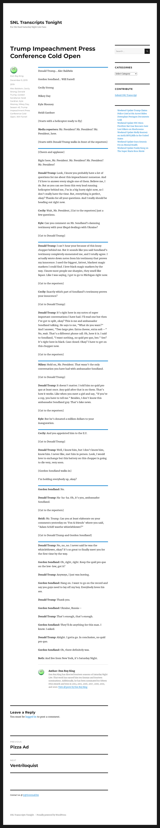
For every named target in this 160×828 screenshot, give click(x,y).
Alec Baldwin (16, 88)
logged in (30, 716)
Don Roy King (16, 76)
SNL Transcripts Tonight (36, 22)
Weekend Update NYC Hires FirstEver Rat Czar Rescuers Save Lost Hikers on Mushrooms (132, 126)
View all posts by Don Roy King (72, 687)
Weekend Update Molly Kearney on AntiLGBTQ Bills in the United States (133, 135)
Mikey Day (24, 104)
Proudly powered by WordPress (51, 815)
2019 (12, 84)
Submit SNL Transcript (126, 95)
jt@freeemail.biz (31, 795)
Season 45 (15, 107)
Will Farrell (22, 116)
